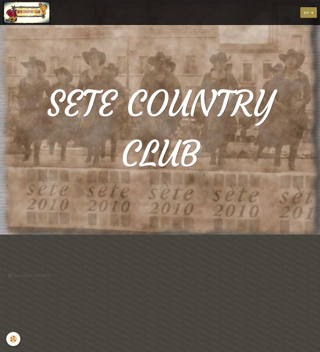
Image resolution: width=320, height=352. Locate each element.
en (306, 12)
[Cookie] (13, 339)
